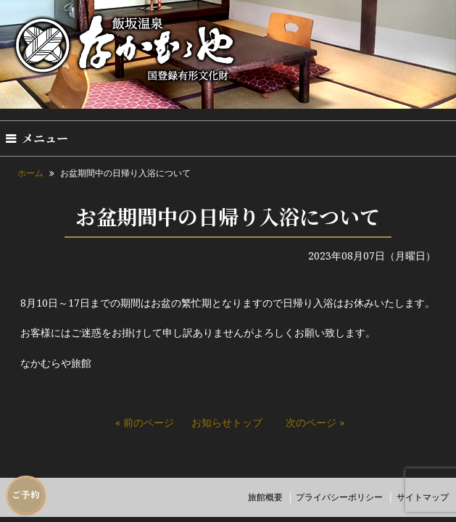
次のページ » (315, 422)
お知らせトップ (226, 422)
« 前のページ (144, 422)
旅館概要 (265, 497)
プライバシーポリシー (339, 497)
